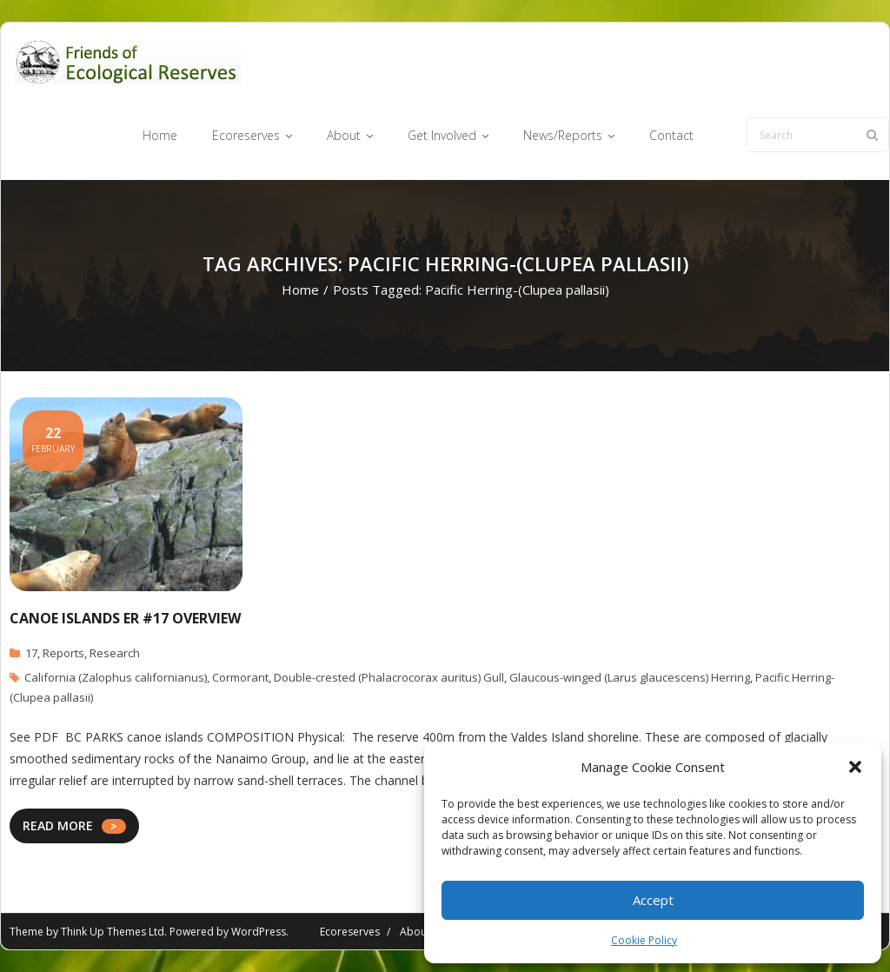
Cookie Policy (644, 940)
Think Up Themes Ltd (112, 931)
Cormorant (240, 677)
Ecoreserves (350, 931)
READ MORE (58, 825)
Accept (653, 900)
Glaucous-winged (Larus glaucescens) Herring (629, 677)
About (415, 931)
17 (31, 653)
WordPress (258, 931)
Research (115, 653)
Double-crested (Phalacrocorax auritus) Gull (389, 677)
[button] (855, 767)
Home (300, 289)
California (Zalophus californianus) (115, 677)
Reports (63, 653)
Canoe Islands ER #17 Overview (125, 618)
